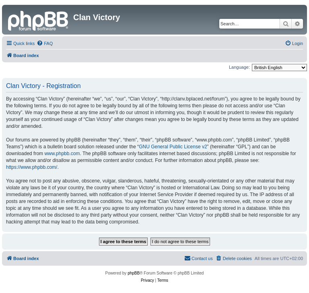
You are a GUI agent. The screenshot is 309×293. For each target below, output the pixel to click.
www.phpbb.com (62, 153)
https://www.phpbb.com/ (31, 167)
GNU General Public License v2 (173, 147)
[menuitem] (45, 43)
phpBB (134, 273)
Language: (239, 67)
